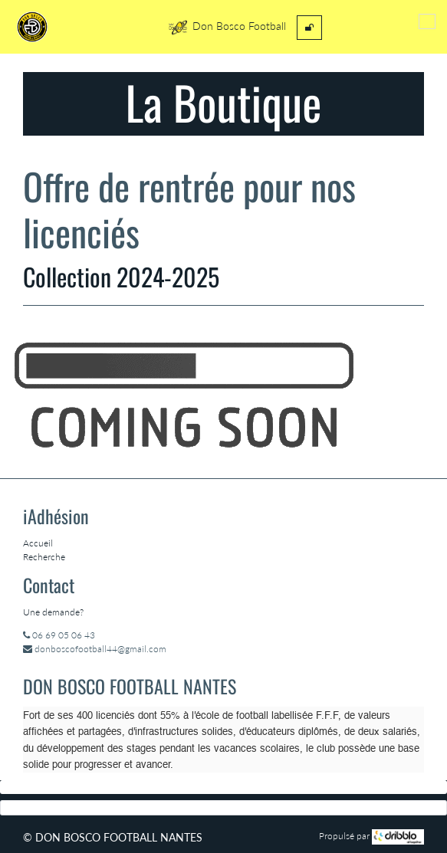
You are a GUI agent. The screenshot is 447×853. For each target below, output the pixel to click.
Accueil (38, 543)
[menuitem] (309, 27)
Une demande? (53, 612)
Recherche (44, 557)
